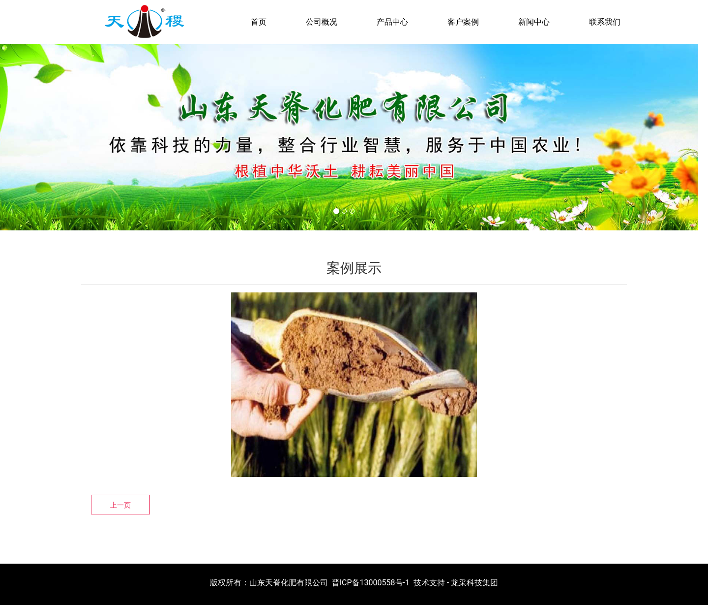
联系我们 (604, 22)
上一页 (120, 505)
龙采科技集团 (474, 582)
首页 (258, 22)
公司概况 (321, 22)
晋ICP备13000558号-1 (371, 582)
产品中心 (392, 22)
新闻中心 (534, 22)
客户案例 (463, 22)
